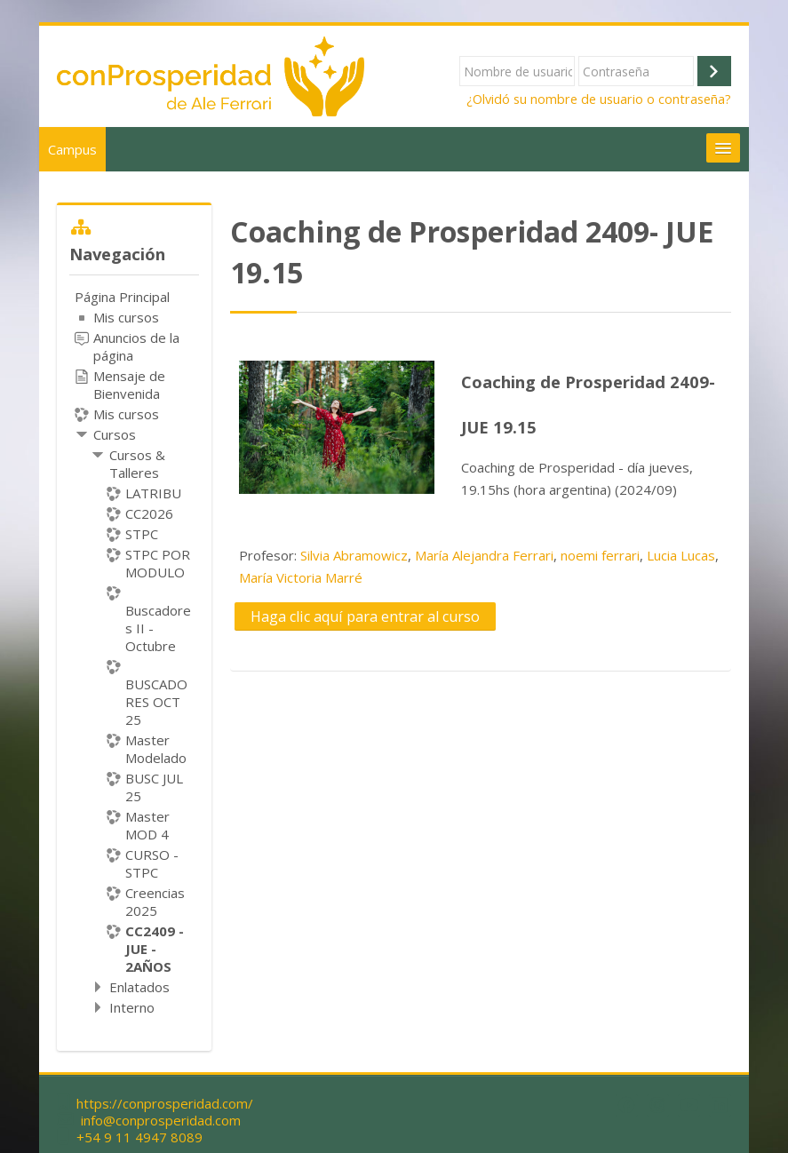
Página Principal (122, 297)
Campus (72, 149)
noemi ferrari (600, 555)
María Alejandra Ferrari (484, 555)
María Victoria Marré (300, 577)
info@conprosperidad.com (161, 1120)
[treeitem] (134, 652)
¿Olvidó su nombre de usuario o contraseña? (598, 99)
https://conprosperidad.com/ (164, 1103)
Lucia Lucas (681, 555)
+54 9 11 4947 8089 (139, 1137)
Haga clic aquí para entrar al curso (365, 616)
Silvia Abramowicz (354, 555)
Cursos (114, 434)
